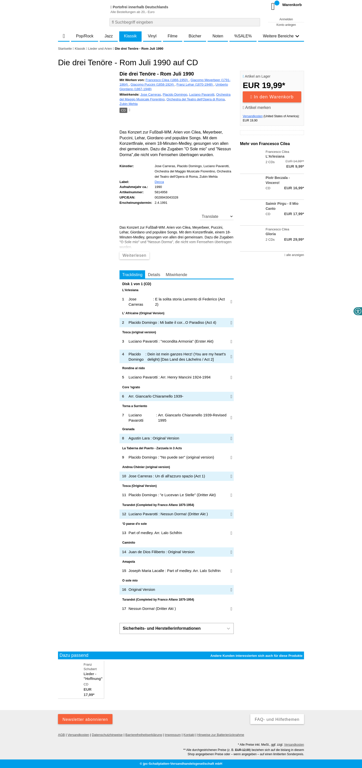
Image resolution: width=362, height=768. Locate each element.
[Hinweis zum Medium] (129, 110)
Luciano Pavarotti (201, 94)
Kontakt (189, 735)
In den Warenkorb (272, 96)
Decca (159, 182)
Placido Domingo (175, 94)
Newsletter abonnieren (85, 719)
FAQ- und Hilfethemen (277, 719)
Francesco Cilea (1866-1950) (167, 80)
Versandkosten (253, 116)
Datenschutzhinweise (107, 735)
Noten (217, 36)
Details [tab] (154, 275)
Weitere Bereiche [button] (281, 36)
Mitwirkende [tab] (176, 275)
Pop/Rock (84, 36)
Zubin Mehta (128, 104)
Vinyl (152, 36)
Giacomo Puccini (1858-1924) (153, 84)
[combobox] (184, 22)
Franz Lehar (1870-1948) (195, 84)
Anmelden (286, 19)
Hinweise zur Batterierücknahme (220, 735)
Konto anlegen (286, 25)
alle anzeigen (294, 255)
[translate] (217, 216)
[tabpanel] (176, 447)
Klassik (130, 36)
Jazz (108, 36)
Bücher (195, 36)
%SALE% (243, 36)
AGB (61, 735)
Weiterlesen (134, 255)
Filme (172, 36)
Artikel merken (257, 107)
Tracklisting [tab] (132, 275)
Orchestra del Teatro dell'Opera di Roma (195, 99)
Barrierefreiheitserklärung (143, 735)
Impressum (173, 735)
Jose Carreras (150, 94)
